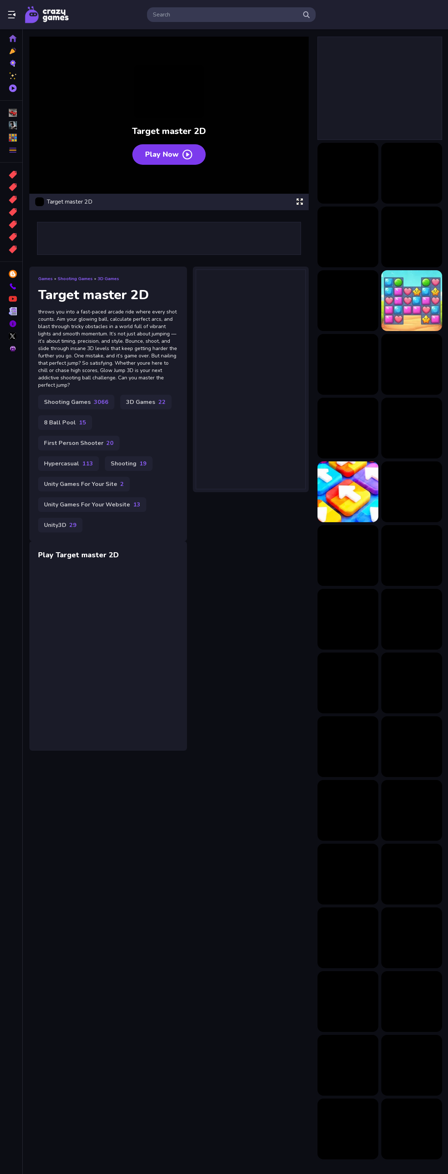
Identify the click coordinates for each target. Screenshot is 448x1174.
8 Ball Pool (65, 422)
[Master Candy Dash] (411, 300)
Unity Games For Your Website (92, 504)
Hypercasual (68, 463)
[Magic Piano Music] (347, 555)
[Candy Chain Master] (347, 173)
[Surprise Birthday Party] (411, 746)
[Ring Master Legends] (347, 428)
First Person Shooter (79, 443)
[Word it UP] (347, 1001)
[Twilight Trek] (411, 874)
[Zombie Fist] (411, 1129)
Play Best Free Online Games (47, 14)
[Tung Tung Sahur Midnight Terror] (347, 1065)
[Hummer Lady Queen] (411, 683)
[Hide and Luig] (411, 491)
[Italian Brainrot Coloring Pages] (411, 810)
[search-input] (225, 14)
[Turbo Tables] (347, 810)
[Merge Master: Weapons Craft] (347, 364)
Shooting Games (75, 279)
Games (45, 279)
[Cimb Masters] (411, 173)
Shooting (129, 463)
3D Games (108, 279)
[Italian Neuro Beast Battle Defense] (411, 555)
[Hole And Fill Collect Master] (411, 237)
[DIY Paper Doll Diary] (347, 619)
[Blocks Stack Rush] (347, 746)
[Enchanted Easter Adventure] (347, 937)
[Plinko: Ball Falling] (411, 1065)
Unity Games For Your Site (84, 484)
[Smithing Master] (411, 428)
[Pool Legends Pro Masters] (411, 364)
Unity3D (60, 525)
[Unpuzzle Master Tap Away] (347, 491)
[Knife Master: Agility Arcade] (347, 300)
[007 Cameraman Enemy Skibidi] (347, 1129)
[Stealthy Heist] (411, 937)
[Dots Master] (347, 237)
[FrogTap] (411, 619)
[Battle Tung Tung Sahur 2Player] (347, 874)
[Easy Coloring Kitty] (347, 683)
